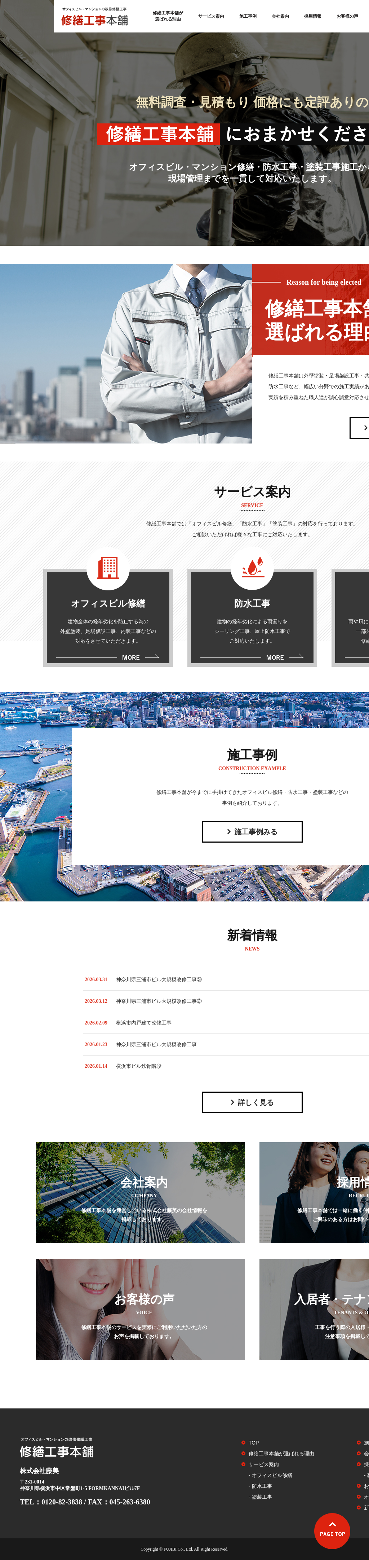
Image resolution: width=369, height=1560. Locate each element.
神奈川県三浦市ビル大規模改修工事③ (159, 979)
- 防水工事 (260, 1486)
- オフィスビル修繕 (270, 1475)
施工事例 (248, 16)
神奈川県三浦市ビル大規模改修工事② (159, 1001)
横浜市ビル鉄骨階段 (138, 1066)
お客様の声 (347, 16)
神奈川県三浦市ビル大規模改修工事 (156, 1044)
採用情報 (312, 16)
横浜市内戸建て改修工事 (144, 1023)
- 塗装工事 (260, 1497)
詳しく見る (256, 1102)
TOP (254, 1443)
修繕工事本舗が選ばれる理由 (168, 16)
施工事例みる (255, 832)
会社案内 (280, 16)
